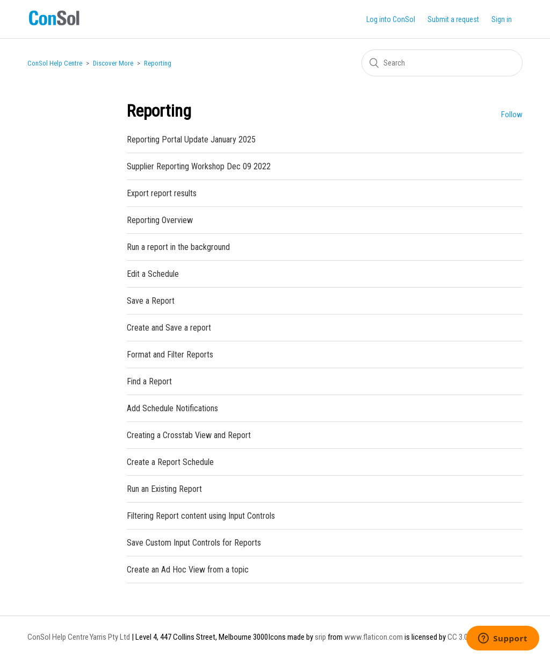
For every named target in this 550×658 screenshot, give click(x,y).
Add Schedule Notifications (172, 408)
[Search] (442, 62)
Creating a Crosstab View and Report (189, 435)
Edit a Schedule (153, 274)
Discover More (113, 63)
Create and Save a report (169, 328)
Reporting (157, 63)
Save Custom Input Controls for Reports (194, 543)
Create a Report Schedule (170, 462)
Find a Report (149, 381)
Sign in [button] (501, 19)
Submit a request (453, 19)
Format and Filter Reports (170, 354)
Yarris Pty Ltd (110, 637)
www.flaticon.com (373, 637)
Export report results (162, 193)
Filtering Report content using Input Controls (201, 516)
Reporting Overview (160, 220)
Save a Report (151, 301)
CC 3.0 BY (462, 637)
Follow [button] (512, 114)
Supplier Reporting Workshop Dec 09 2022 (199, 166)
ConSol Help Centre (54, 63)
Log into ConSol (390, 19)
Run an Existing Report (164, 489)
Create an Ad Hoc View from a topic (188, 569)
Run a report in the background (178, 247)
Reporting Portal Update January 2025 (191, 139)
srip (320, 637)
